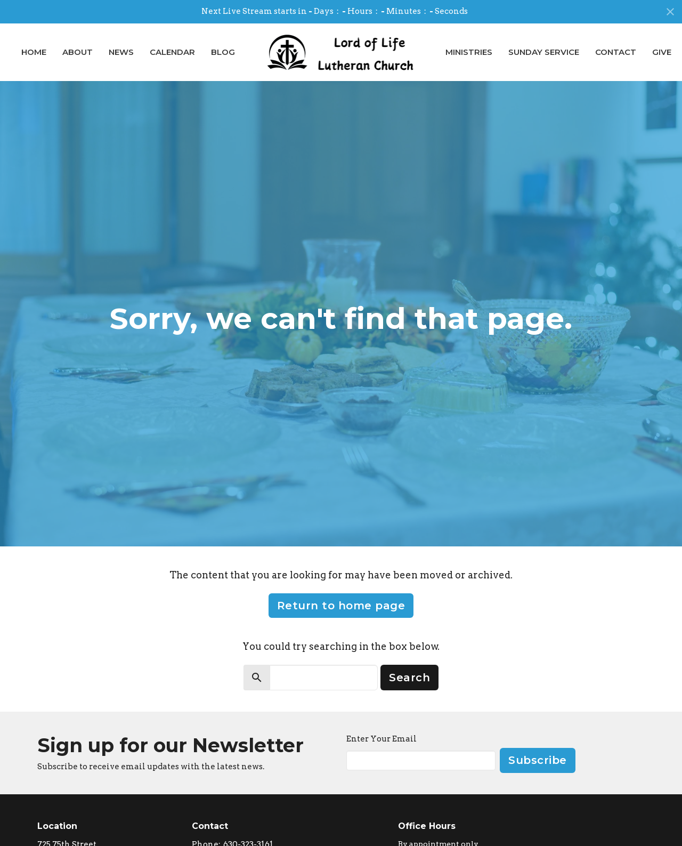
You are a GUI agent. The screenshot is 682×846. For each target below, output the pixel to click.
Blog (223, 52)
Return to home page (341, 605)
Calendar (172, 52)
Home (33, 52)
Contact (615, 52)
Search (409, 677)
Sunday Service (543, 52)
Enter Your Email (381, 739)
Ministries (468, 52)
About (77, 52)
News (121, 52)
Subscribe (537, 760)
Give (661, 52)
